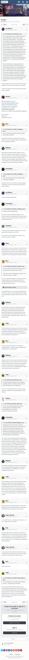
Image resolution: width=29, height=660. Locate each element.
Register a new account (14, 622)
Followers (13, 639)
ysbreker (4, 21)
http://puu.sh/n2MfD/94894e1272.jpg (10, 103)
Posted (11, 30)
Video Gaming (16, 21)
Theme (11, 654)
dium (6, 528)
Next (24, 24)
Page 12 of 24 (15, 24)
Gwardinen (8, 225)
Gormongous (9, 168)
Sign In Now (14, 632)
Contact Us (17, 654)
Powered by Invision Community (14, 657)
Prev (5, 24)
